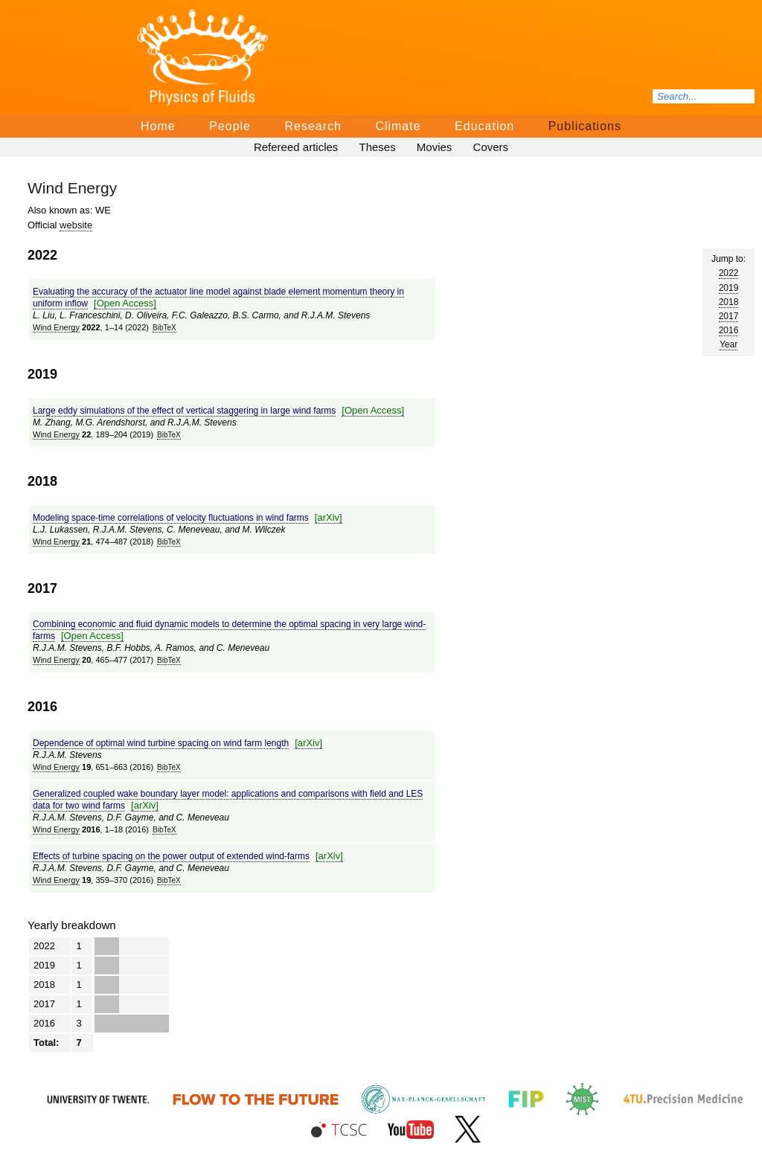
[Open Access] (125, 303)
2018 (729, 302)
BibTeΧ (164, 328)
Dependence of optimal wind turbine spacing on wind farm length (161, 743)
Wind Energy (56, 327)
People (230, 126)
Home (158, 126)
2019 (729, 288)
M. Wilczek (264, 529)
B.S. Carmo (256, 315)
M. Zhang (52, 422)
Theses (377, 147)
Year (728, 344)
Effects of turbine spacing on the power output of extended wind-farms (171, 856)
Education (484, 126)
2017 (729, 316)
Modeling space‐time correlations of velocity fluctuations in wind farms (171, 518)
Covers (491, 147)
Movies (434, 147)
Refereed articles (296, 147)
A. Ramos (174, 648)
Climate (397, 126)
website (76, 225)
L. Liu (43, 315)
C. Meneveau (193, 529)
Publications (584, 126)
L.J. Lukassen (60, 529)
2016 (729, 330)
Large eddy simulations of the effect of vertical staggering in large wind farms (184, 410)
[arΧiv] (328, 517)
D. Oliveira (146, 315)
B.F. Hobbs (128, 648)
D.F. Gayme (129, 817)
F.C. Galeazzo (200, 315)
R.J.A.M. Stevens (336, 315)
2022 (729, 273)
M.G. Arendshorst (110, 422)
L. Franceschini (90, 315)
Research (312, 126)
